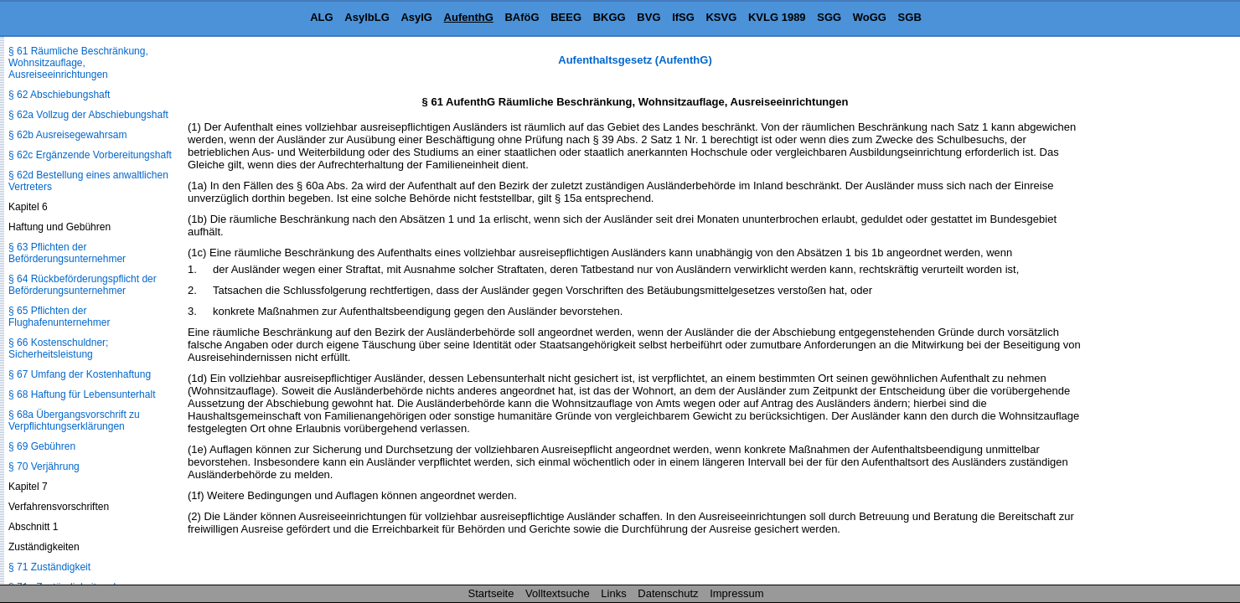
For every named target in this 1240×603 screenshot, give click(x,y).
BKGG (609, 17)
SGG (829, 17)
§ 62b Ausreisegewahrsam (67, 135)
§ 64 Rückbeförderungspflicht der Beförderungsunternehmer (82, 284)
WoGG (869, 17)
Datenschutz (668, 593)
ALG (321, 17)
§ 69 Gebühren (41, 446)
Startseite (491, 593)
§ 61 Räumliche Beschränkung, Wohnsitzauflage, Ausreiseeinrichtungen (78, 62)
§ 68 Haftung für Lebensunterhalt (81, 394)
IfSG (683, 17)
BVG (648, 17)
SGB (910, 17)
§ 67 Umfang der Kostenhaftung (79, 374)
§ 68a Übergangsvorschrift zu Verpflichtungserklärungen (74, 420)
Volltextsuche (557, 593)
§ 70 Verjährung (44, 466)
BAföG (521, 17)
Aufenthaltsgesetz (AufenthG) (634, 60)
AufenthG (468, 17)
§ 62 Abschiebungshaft (59, 94)
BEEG (565, 17)
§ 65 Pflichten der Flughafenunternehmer (59, 316)
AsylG (416, 17)
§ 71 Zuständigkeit (49, 567)
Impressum (736, 593)
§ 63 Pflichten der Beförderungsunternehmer (67, 253)
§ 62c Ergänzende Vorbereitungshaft (90, 155)
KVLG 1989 (777, 17)
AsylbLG (366, 17)
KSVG (720, 17)
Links (613, 593)
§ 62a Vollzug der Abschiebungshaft (88, 115)
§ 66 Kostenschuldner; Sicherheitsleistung (58, 348)
